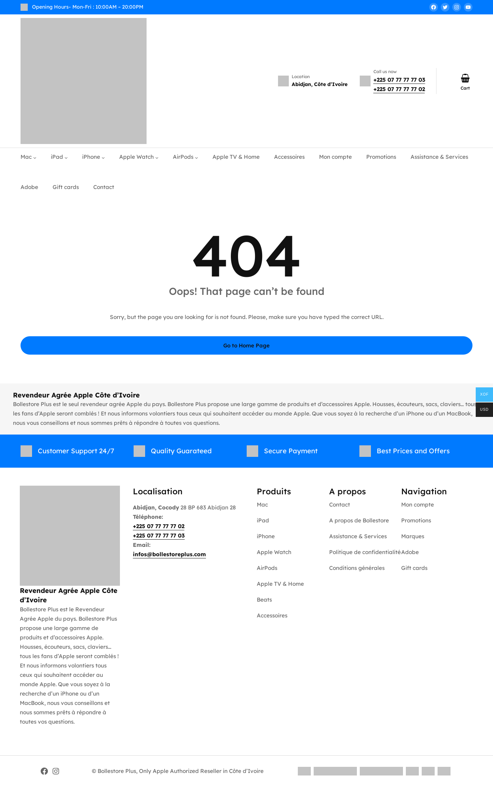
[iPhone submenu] (103, 157)
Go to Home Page (246, 345)
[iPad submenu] (66, 157)
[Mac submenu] (34, 157)
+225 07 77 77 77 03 (399, 79)
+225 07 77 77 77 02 (399, 89)
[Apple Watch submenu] (156, 157)
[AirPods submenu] (196, 157)
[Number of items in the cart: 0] (465, 78)
